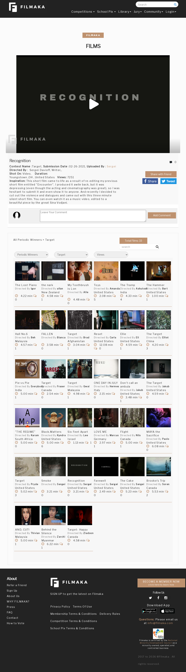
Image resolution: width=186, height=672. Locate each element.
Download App (158, 605)
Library (124, 14)
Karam (35, 435)
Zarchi (61, 536)
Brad (86, 337)
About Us (13, 596)
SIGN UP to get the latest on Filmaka (76, 593)
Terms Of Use (82, 606)
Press (11, 606)
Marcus (114, 435)
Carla (113, 337)
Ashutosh (141, 288)
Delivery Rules (110, 613)
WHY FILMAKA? (18, 601)
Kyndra (61, 435)
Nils (138, 435)
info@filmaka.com (160, 623)
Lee (85, 435)
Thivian (35, 533)
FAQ (10, 612)
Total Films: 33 (133, 240)
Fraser (61, 386)
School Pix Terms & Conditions (72, 628)
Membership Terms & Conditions (73, 613)
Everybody (37, 386)
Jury (138, 14)
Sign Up (12, 590)
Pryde (34, 484)
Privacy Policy (60, 606)
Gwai (86, 386)
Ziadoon (88, 533)
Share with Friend (161, 174)
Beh (33, 337)
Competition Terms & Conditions (73, 621)
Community (153, 14)
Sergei (111, 166)
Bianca (61, 337)
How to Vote (16, 623)
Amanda (115, 288)
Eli (137, 337)
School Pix (106, 14)
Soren (166, 484)
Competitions (83, 14)
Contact (12, 617)
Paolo (165, 439)
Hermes (114, 386)
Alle (85, 292)
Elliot (165, 337)
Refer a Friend (17, 585)
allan (60, 288)
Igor (33, 288)
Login (171, 14)
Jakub (139, 390)
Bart (165, 288)
